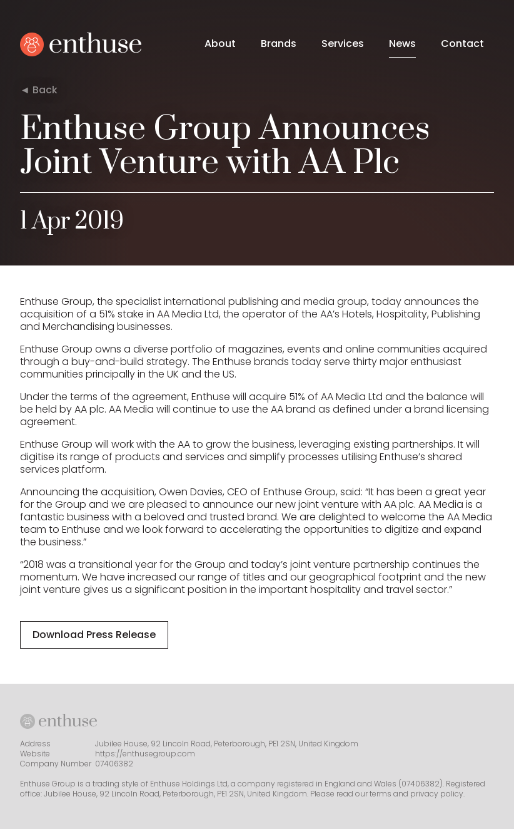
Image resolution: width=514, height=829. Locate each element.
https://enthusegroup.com (145, 753)
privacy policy (436, 793)
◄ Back (39, 90)
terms (380, 793)
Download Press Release (94, 634)
